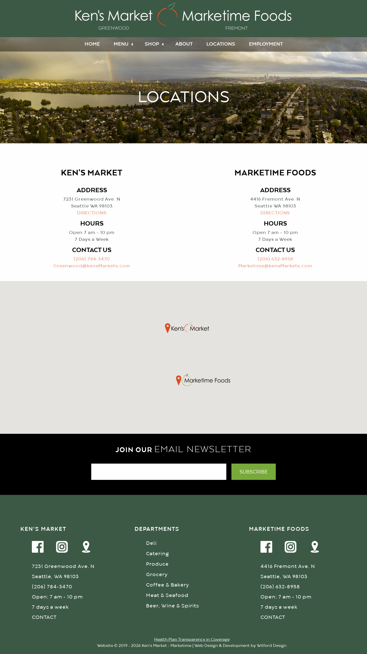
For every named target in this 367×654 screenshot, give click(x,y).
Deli (151, 543)
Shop (152, 44)
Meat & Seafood (167, 595)
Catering (157, 554)
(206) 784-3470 (92, 259)
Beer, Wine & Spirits (172, 606)
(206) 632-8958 (275, 259)
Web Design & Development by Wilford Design (240, 646)
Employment (266, 44)
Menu (121, 44)
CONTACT (44, 617)
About (184, 44)
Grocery (157, 575)
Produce (157, 564)
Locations (220, 44)
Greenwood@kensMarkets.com (91, 266)
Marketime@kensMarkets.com (275, 266)
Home (92, 44)
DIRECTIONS (92, 213)
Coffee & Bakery (167, 585)
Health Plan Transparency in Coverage (192, 640)
